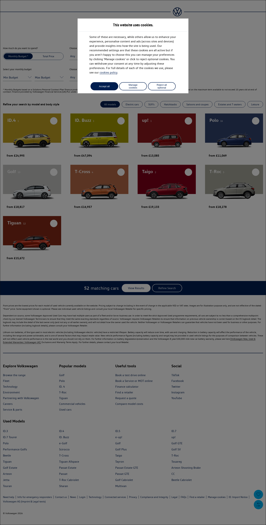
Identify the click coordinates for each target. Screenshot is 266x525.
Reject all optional (162, 86)
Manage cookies (133, 86)
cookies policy (108, 72)
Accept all (104, 86)
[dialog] (133, 262)
